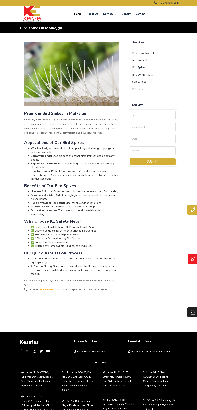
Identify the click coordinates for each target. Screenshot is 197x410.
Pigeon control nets (143, 53)
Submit (152, 162)
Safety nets (139, 81)
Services (110, 14)
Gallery (126, 14)
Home (77, 14)
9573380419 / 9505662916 (89, 351)
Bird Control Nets (142, 74)
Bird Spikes (138, 67)
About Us (92, 14)
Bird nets (137, 89)
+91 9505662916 (167, 2)
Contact (141, 14)
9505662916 (46, 289)
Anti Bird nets (140, 60)
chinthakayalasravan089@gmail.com (149, 351)
